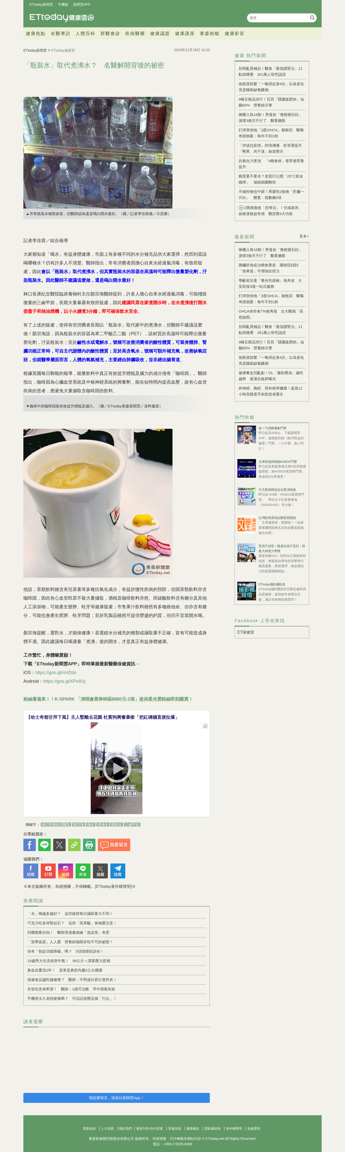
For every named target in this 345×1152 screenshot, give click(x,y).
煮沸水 (103, 825)
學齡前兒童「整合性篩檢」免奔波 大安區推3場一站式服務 (270, 283)
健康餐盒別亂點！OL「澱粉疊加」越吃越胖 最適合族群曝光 (271, 376)
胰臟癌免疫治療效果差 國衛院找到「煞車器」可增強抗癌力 (268, 268)
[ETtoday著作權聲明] (113, 886)
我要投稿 (89, 1128)
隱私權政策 (213, 1128)
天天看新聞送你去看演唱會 (277, 490)
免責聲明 (253, 1128)
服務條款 (192, 1128)
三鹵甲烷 (132, 825)
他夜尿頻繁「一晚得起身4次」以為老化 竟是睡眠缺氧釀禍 (272, 87)
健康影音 (235, 33)
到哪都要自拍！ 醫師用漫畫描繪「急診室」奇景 (68, 932)
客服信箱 (174, 1128)
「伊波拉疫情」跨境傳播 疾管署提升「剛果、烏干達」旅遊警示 (270, 148)
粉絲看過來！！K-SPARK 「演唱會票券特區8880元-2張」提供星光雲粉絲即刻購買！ (108, 699)
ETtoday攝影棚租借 (272, 584)
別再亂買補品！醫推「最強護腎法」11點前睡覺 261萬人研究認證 (270, 71)
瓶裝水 (116, 825)
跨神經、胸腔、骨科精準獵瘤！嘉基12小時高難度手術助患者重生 (270, 391)
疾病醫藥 (135, 33)
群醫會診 (110, 33)
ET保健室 (245, 632)
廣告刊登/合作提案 (149, 1128)
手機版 (63, 4)
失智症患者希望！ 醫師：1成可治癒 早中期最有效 (71, 989)
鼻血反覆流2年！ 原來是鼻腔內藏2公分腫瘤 (64, 970)
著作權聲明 (234, 1128)
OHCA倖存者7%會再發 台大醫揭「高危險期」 (271, 314)
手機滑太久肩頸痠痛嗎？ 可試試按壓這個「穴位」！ (72, 998)
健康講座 (185, 33)
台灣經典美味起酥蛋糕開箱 (277, 518)
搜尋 (312, 17)
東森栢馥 (210, 33)
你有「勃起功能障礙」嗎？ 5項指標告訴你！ (65, 951)
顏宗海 (78, 825)
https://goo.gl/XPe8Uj (64, 681)
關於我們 (125, 1128)
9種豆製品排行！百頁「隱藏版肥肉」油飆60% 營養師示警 (271, 102)
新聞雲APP (81, 4)
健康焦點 (36, 33)
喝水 (90, 825)
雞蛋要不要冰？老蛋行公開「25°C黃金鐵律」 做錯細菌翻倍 (271, 179)
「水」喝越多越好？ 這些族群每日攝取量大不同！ (70, 913)
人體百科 (85, 33)
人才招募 (107, 1128)
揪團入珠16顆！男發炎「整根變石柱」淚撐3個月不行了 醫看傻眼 (270, 117)
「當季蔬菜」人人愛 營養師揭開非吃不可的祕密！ (70, 942)
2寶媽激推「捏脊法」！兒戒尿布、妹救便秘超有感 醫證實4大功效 (270, 210)
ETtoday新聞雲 (41, 4)
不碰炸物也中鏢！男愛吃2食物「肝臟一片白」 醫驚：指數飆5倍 (271, 194)
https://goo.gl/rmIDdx (56, 672)
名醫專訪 (61, 33)
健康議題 (160, 33)
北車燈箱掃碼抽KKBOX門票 (278, 462)
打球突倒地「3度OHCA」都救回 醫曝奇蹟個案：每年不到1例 (271, 133)
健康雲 (62, 17)
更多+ (304, 236)
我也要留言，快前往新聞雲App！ (116, 1098)
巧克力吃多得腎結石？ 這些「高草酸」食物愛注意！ (72, 923)
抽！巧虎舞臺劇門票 (273, 428)
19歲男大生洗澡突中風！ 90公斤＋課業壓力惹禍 (68, 961)
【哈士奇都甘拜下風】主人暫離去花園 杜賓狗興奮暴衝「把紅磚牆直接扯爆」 (102, 717)
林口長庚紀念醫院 (56, 825)
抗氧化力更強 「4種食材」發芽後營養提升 (271, 164)
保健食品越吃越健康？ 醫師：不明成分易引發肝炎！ (72, 979)
